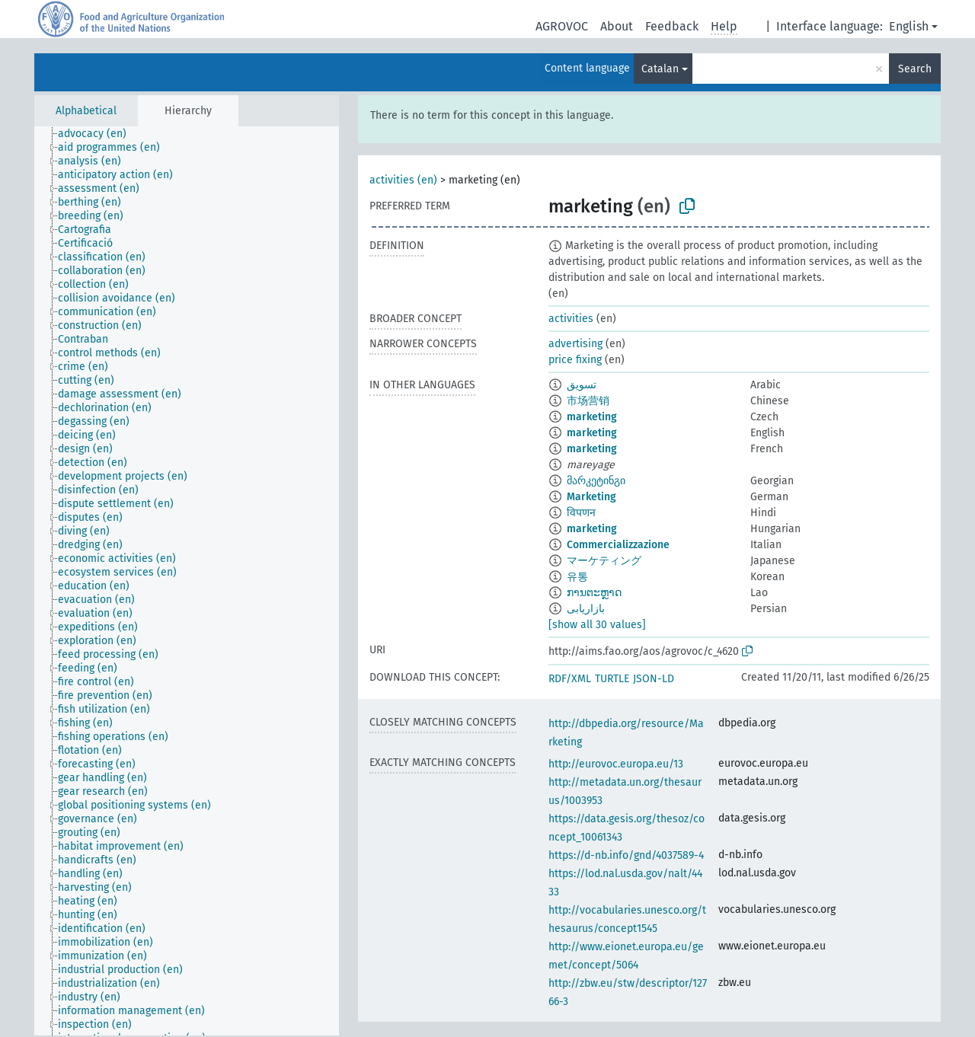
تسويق (581, 384)
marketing (592, 416)
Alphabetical (86, 110)
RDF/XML (569, 678)
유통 (577, 576)
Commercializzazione (618, 544)
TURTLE (612, 678)
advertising (575, 343)
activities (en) (403, 180)
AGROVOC (561, 26)
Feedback (671, 26)
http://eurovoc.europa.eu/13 (615, 764)
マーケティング (604, 560)
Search (915, 68)
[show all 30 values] (597, 624)
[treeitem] (98, 134)
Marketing (591, 496)
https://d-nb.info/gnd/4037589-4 (626, 855)
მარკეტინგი (596, 480)
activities (570, 318)
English (909, 26)
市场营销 (588, 400)
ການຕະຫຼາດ (594, 592)
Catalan (660, 68)
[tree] (186, 580)
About (616, 26)
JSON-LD (653, 678)
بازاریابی (586, 608)
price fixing (575, 359)
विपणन (581, 512)
